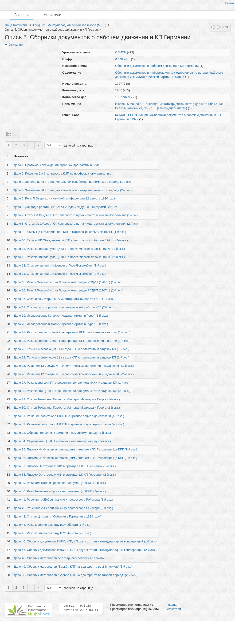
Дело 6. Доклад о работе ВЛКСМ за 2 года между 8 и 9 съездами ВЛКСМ (65, 207)
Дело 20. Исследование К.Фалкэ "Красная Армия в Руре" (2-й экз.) (61, 324)
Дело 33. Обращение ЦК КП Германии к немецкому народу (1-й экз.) (62, 432)
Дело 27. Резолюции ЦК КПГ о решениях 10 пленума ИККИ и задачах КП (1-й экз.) (72, 382)
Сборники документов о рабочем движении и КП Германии (157, 66)
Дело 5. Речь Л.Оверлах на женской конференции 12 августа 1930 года (64, 198)
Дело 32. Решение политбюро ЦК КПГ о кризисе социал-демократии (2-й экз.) (69, 424)
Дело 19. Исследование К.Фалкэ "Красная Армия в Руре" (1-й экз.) (61, 315)
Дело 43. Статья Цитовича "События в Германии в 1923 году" (57, 516)
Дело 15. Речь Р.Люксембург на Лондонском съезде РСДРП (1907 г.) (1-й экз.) (68, 282)
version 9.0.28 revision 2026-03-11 (80, 608)
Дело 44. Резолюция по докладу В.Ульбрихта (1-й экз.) (52, 524)
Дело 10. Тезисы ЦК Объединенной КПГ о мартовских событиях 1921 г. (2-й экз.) (71, 240)
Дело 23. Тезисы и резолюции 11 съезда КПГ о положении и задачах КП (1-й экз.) (71, 349)
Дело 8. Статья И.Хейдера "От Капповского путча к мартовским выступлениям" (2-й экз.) (76, 223)
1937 (118, 90)
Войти (229, 3)
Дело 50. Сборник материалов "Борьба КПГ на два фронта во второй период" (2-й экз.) (75, 575)
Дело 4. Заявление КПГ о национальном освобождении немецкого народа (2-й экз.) (73, 190)
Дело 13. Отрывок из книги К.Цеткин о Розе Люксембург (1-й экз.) (60, 265)
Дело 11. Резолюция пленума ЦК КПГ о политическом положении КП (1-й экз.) (69, 249)
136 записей (124, 97)
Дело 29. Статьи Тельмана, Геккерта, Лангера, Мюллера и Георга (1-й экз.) (67, 399)
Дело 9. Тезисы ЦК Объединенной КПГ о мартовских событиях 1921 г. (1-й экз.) (70, 232)
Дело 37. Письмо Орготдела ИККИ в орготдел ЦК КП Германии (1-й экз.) (65, 466)
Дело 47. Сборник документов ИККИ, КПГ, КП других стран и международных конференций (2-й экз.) (85, 550)
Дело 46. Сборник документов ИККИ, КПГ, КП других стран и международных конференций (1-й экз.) (85, 541)
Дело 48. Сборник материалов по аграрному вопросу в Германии (60, 558)
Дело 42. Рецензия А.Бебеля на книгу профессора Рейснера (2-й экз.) (63, 508)
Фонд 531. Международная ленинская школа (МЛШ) (69, 25)
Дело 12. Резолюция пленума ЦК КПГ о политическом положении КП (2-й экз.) (69, 257)
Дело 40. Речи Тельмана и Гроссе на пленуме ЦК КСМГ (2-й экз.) (60, 491)
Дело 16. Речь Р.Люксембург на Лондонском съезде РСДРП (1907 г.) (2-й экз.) (68, 290)
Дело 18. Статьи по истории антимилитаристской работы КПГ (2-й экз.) (64, 307)
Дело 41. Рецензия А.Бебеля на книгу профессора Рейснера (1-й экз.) (63, 499)
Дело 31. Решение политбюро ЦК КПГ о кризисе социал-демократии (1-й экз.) (69, 416)
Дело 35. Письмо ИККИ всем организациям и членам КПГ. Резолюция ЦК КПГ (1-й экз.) (75, 449)
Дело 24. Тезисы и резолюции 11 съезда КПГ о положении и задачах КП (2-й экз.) (71, 357)
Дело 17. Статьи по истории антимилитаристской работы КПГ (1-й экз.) (64, 299)
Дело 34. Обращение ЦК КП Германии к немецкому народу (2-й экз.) (62, 441)
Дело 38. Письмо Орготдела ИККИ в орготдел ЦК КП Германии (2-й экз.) (65, 474)
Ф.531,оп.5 (122, 59)
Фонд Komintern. (16, 25)
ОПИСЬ (120, 52)
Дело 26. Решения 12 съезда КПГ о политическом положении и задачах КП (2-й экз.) (74, 374)
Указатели (52, 15)
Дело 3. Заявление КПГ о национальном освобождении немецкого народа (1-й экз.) (73, 181)
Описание (14, 44)
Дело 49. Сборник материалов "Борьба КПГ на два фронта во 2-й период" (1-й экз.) (73, 566)
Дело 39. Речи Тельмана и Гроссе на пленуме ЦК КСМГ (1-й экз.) (60, 483)
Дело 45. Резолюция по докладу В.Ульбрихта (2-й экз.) (52, 533)
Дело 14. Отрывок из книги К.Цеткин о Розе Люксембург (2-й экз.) (60, 273)
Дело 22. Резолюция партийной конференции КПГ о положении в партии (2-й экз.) (72, 340)
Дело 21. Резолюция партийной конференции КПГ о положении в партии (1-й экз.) (72, 332)
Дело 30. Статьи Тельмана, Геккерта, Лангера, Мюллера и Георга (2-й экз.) (67, 407)
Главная (21, 15)
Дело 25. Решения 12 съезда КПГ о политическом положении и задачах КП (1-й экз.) (74, 365)
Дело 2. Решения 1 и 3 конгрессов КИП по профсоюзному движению (62, 173)
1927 (118, 83)
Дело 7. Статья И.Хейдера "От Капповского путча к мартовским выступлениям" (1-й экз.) (76, 215)
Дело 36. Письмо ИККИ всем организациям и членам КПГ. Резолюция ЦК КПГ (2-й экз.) (75, 458)
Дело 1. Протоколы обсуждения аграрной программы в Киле (56, 165)
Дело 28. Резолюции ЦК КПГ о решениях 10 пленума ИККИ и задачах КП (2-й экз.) (72, 391)
